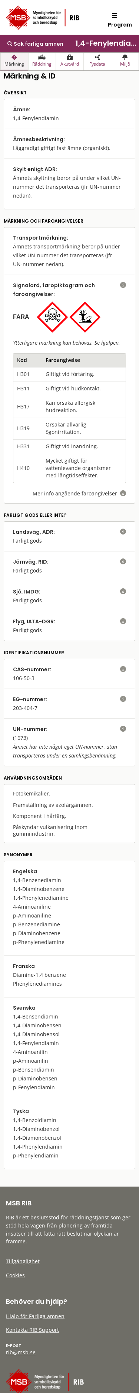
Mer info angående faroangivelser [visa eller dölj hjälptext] (79, 493)
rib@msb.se (21, 1352)
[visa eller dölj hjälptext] (123, 285)
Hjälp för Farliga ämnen (35, 1316)
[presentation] (14, 61)
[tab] (14, 61)
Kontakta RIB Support (32, 1329)
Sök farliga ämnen (35, 44)
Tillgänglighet (23, 1261)
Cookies (15, 1275)
